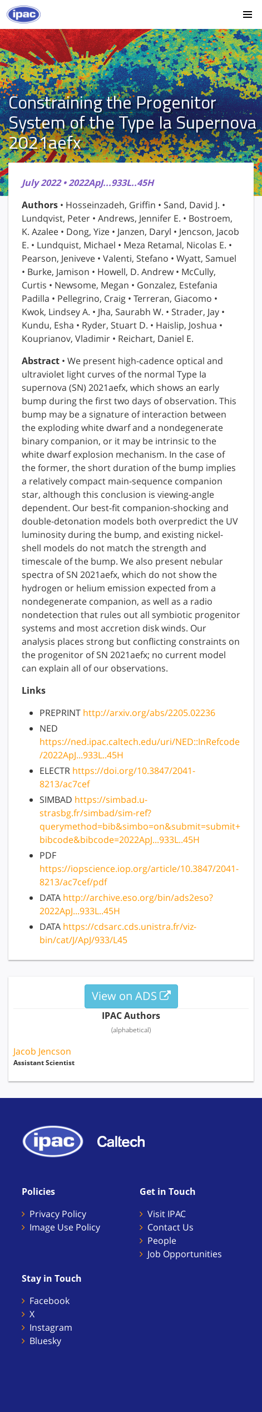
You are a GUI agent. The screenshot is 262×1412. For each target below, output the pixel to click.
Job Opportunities (184, 1254)
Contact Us (170, 1227)
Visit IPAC (166, 1214)
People (161, 1240)
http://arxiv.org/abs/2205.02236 (149, 713)
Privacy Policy (57, 1214)
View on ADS (131, 995)
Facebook (49, 1301)
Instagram (50, 1327)
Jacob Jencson (42, 1051)
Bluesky (45, 1341)
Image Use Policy (64, 1227)
